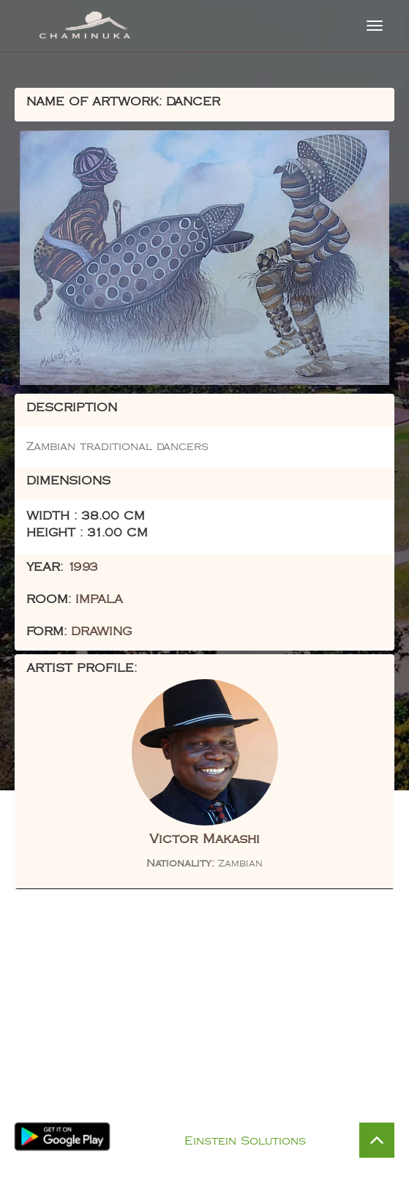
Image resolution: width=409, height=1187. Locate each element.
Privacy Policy (219, 1122)
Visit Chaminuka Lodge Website (204, 1096)
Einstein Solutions (245, 1141)
